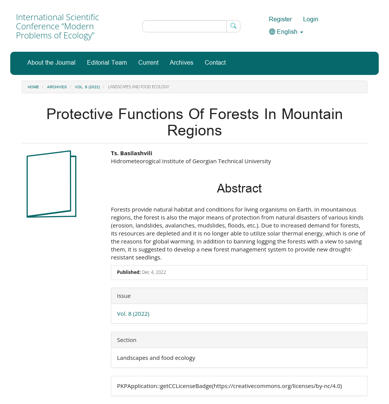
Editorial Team (107, 63)
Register (280, 19)
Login (310, 19)
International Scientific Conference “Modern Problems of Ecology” (57, 26)
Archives (181, 63)
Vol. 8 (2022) (87, 87)
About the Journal (51, 63)
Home (33, 87)
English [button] (286, 32)
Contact (215, 63)
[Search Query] (191, 26)
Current (148, 63)
